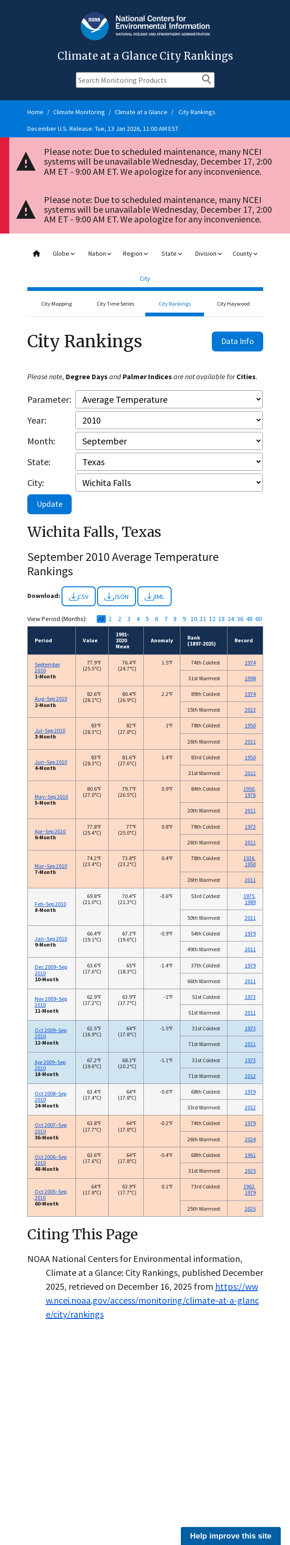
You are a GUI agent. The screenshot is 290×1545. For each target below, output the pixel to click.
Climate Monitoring (79, 112)
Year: (36, 420)
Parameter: (49, 399)
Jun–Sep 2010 (51, 761)
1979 (250, 933)
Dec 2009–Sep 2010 (51, 969)
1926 (248, 858)
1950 (250, 725)
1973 (250, 826)
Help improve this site (230, 1536)
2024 (250, 1139)
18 (221, 619)
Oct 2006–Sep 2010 (51, 1159)
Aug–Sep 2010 (51, 698)
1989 (250, 902)
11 (203, 619)
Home (35, 112)
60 (258, 619)
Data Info (237, 341)
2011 (250, 741)
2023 (250, 709)
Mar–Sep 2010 (51, 865)
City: (35, 482)
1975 (248, 896)
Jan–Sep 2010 (51, 938)
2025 (250, 1170)
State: (38, 462)
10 (194, 619)
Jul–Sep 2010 (50, 730)
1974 (250, 662)
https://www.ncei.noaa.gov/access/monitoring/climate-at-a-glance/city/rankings (152, 1300)
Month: (41, 441)
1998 (250, 678)
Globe (63, 253)
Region (135, 253)
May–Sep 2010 (51, 796)
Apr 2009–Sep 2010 (50, 1065)
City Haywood (233, 303)
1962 (248, 1186)
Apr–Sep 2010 (50, 831)
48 (249, 619)
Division (208, 253)
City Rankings (197, 112)
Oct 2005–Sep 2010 (51, 1194)
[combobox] (145, 266)
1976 (250, 794)
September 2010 (47, 667)
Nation (99, 253)
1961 (250, 1154)
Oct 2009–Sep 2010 (51, 1033)
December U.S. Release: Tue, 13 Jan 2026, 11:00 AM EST (103, 128)
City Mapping (56, 303)
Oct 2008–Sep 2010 (51, 1096)
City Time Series (115, 303)
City (145, 278)
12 (212, 619)
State (171, 253)
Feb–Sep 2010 (50, 903)
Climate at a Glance (141, 112)
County (245, 253)
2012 (250, 1075)
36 (240, 619)
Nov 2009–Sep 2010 (51, 1001)
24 (231, 619)
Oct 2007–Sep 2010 (51, 1127)
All (101, 619)
